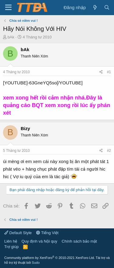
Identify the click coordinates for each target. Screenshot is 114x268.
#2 (109, 151)
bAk (11, 37)
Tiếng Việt (47, 232)
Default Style (18, 232)
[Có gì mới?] (95, 7)
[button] (8, 7)
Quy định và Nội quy (39, 241)
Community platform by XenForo (49, 258)
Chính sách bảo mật (79, 241)
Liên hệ (10, 241)
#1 (109, 72)
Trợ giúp (11, 246)
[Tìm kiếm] (107, 7)
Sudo (36, 262)
